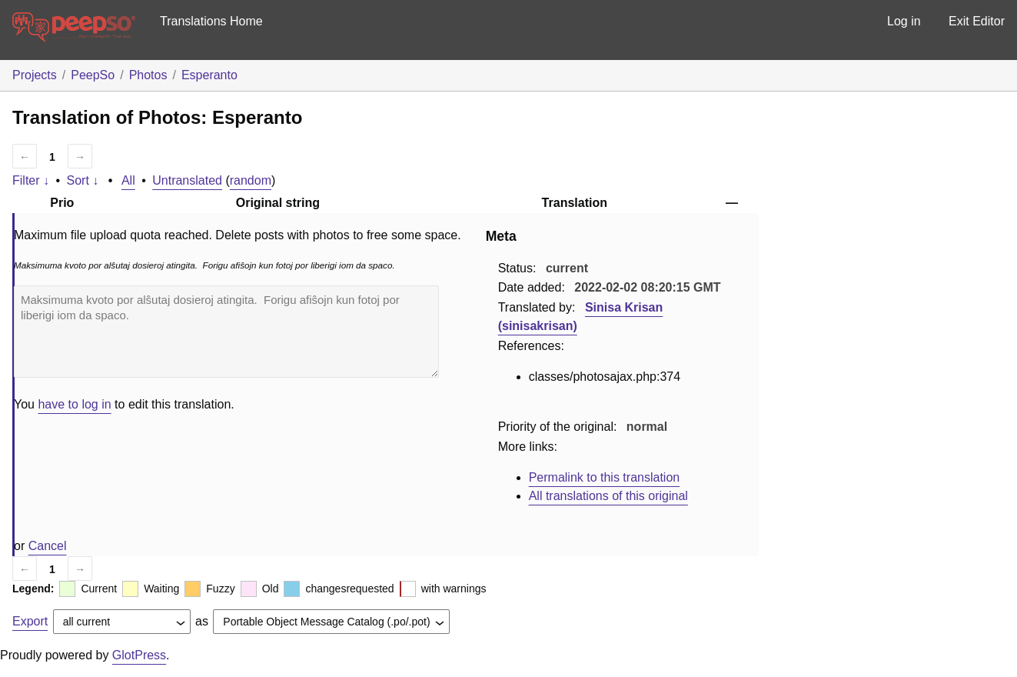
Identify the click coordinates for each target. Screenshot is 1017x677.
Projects (34, 75)
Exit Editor (977, 21)
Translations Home (211, 21)
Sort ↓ (83, 180)
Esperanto (209, 75)
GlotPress (139, 655)
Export (30, 621)
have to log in (74, 404)
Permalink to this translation (604, 477)
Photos (148, 75)
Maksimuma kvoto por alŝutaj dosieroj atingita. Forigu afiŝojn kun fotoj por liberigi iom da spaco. (226, 331)
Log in (904, 21)
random (250, 180)
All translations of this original (608, 495)
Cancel (47, 545)
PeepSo (93, 75)
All (128, 180)
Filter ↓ (30, 180)
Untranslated (187, 180)
